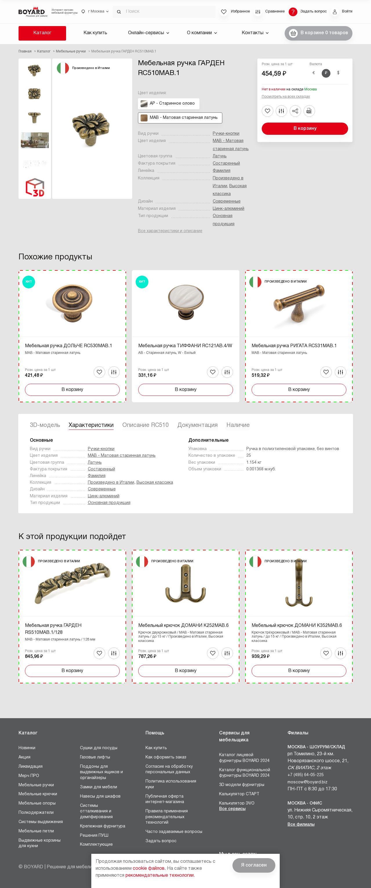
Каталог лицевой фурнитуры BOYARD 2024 (244, 758)
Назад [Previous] (23, 321)
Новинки (27, 748)
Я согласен (254, 865)
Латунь (220, 156)
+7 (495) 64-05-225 (306, 775)
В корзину (305, 129)
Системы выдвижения (41, 822)
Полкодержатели (36, 813)
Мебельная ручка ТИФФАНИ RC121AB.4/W (185, 346)
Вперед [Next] (348, 321)
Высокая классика (155, 483)
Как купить (95, 33)
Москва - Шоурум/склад (316, 747)
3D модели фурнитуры (241, 785)
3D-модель (45, 425)
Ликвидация (31, 767)
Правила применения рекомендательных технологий (167, 817)
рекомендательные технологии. (160, 876)
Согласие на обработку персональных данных (169, 769)
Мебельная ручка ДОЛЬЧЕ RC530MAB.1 (68, 346)
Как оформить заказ (166, 757)
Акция (24, 757)
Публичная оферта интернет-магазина (165, 799)
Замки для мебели (98, 787)
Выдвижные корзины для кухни (40, 843)
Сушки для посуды (98, 748)
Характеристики (91, 425)
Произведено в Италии (111, 483)
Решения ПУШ (94, 836)
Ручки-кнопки (226, 134)
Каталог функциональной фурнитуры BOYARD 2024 (244, 773)
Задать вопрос (161, 841)
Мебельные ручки (36, 785)
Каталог (42, 33)
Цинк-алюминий (228, 209)
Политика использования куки (171, 784)
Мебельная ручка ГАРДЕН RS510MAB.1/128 (53, 629)
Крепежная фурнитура (102, 826)
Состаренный (226, 163)
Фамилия (221, 171)
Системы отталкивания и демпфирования (96, 811)
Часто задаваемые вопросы (174, 832)
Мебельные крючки (38, 794)
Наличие (238, 425)
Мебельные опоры (37, 803)
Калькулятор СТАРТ (239, 794)
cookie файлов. (149, 869)
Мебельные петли (36, 831)
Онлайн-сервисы (148, 33)
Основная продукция (109, 503)
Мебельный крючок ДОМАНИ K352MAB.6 (297, 626)
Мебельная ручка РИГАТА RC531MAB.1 (294, 346)
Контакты (255, 33)
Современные (227, 201)
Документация (197, 425)
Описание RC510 (145, 425)
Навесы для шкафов (100, 796)
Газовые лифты (95, 757)
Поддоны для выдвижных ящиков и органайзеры (101, 772)
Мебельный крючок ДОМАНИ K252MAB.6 (183, 626)
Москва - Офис (305, 803)
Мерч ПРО (29, 776)
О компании (202, 33)
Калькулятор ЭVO (236, 803)
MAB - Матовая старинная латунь (122, 456)
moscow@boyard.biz (308, 782)
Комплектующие (96, 845)
